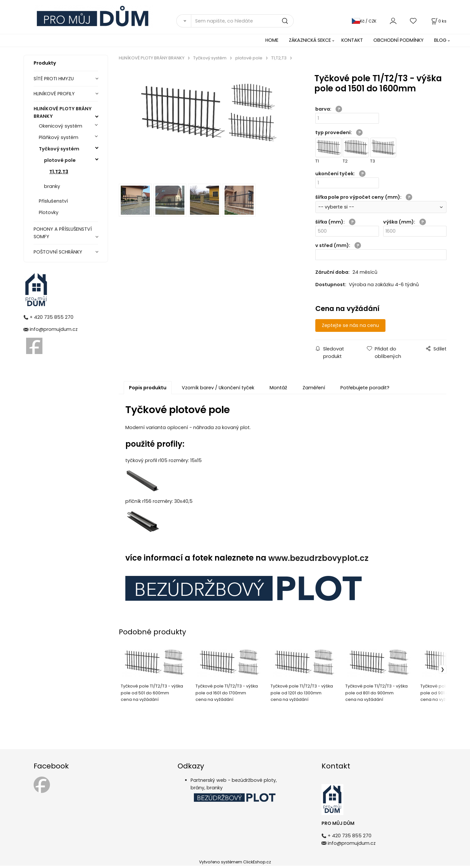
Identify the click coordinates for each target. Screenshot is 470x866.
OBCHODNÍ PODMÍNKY (398, 40)
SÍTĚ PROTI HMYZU (54, 78)
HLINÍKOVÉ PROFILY (54, 93)
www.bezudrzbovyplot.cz (318, 558)
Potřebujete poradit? (364, 388)
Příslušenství (53, 201)
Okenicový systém (60, 126)
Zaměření (314, 388)
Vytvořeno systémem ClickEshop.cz (235, 862)
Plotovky (48, 212)
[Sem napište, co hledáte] (242, 20)
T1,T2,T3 (58, 171)
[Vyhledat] (183, 20)
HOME (271, 40)
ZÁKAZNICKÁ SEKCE (310, 40)
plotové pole (60, 160)
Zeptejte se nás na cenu (353, 325)
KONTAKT (352, 40)
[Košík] (438, 21)
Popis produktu (147, 388)
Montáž (278, 388)
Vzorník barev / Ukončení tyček (218, 388)
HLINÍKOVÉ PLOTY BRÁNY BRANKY (63, 112)
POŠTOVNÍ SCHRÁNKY (58, 252)
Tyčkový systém (59, 149)
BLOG (440, 40)
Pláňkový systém (58, 137)
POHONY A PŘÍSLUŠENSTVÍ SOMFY (63, 233)
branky (52, 186)
